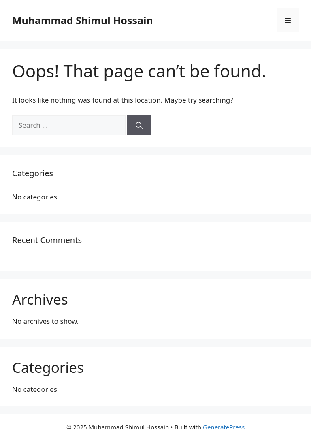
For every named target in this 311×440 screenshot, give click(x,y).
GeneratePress (224, 427)
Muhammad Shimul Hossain (82, 20)
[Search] (139, 125)
